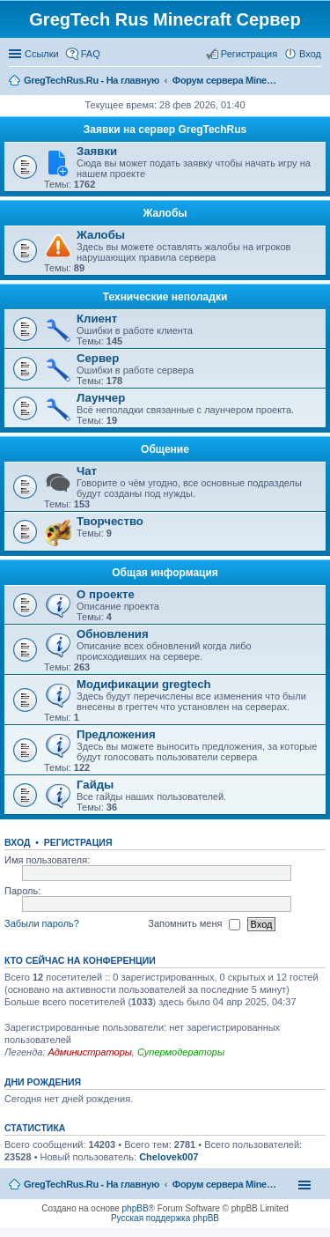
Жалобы (165, 213)
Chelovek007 (168, 1157)
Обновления (113, 634)
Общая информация (165, 573)
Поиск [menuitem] (316, 82)
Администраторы (89, 1052)
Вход (17, 842)
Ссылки (42, 53)
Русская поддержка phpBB (165, 1218)
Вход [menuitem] (310, 53)
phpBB (135, 1208)
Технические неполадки (165, 297)
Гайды (95, 784)
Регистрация (78, 842)
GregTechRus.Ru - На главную (91, 1184)
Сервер (98, 358)
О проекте (106, 594)
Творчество (110, 521)
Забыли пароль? (41, 923)
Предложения (116, 734)
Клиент (97, 318)
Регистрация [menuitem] (249, 53)
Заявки (97, 151)
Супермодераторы (180, 1052)
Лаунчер (101, 397)
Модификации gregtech (144, 684)
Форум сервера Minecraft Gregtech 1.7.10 (225, 1184)
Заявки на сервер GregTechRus (165, 129)
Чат (87, 471)
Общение (165, 449)
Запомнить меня (193, 924)
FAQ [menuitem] (90, 53)
